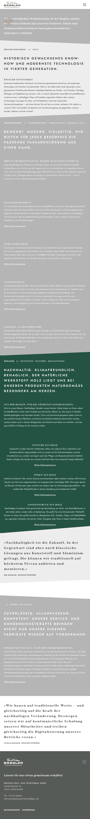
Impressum (28, 810)
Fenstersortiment (37, 123)
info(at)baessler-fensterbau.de (21, 799)
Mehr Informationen (14, 226)
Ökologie (9, 361)
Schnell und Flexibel (21, 604)
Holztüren (40, 361)
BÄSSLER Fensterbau (15, 49)
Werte (35, 49)
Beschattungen (56, 361)
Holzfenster (27, 361)
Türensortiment (57, 123)
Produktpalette (13, 123)
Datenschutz (12, 810)
